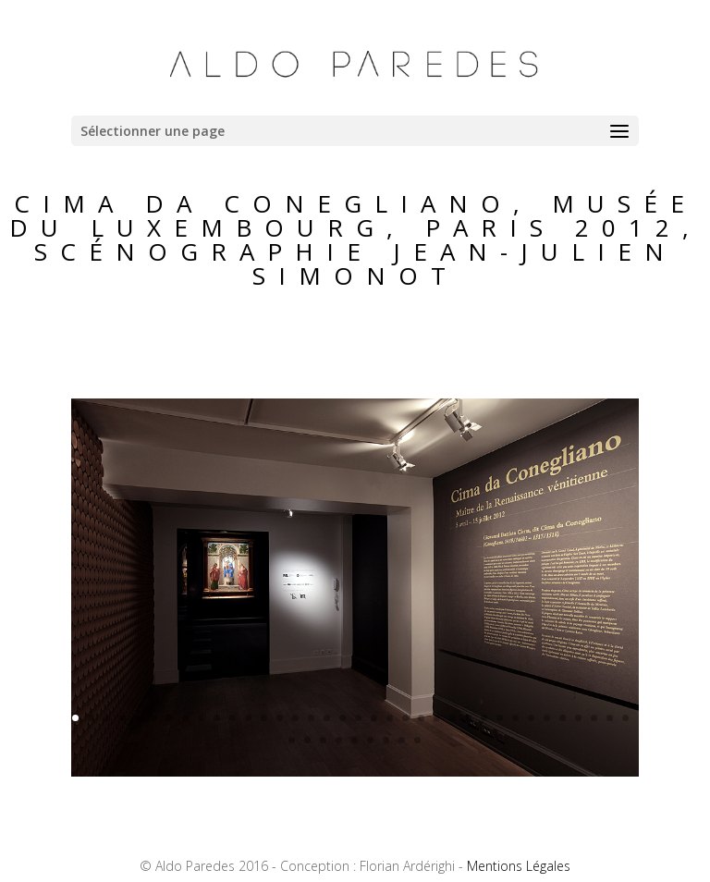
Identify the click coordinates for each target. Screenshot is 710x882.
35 (609, 718)
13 (264, 718)
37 (291, 740)
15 (295, 718)
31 (547, 718)
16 (311, 718)
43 (386, 740)
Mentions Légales (518, 866)
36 (625, 718)
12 (248, 718)
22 (405, 718)
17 (327, 718)
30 (531, 718)
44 (401, 740)
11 (232, 718)
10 (217, 718)
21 (389, 718)
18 (342, 718)
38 (307, 740)
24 (437, 718)
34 (594, 718)
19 (358, 718)
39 (323, 740)
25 (452, 718)
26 (468, 718)
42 (370, 740)
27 (484, 718)
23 (421, 718)
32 (562, 718)
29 (515, 718)
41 (354, 740)
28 (499, 718)
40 (339, 740)
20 (374, 718)
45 (417, 740)
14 (279, 718)
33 (578, 718)
